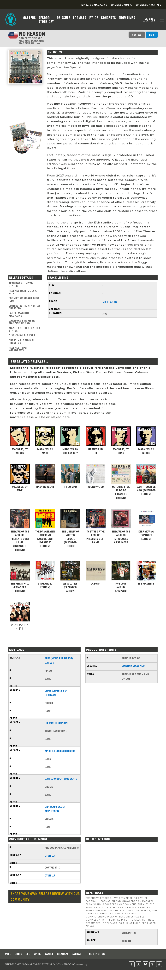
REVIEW (136, 34)
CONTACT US (97, 954)
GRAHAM (62, 954)
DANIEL (48, 954)
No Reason (109, 302)
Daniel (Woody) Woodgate (61, 778)
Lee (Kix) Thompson (56, 723)
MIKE (8, 954)
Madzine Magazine (94, 5)
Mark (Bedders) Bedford (60, 751)
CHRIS (18, 954)
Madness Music (121, 5)
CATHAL (76, 954)
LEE (28, 954)
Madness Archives (148, 5)
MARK (37, 954)
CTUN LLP (50, 855)
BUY (151, 34)
